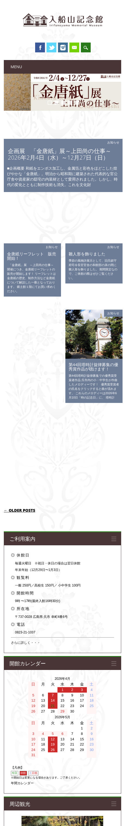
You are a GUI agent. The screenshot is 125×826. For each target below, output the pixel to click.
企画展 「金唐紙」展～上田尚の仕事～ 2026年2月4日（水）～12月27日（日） (62, 154)
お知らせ (113, 142)
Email (74, 47)
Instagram (63, 47)
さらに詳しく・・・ (25, 476)
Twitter (51, 47)
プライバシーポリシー (81, 811)
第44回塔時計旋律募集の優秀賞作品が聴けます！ (93, 298)
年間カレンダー (22, 616)
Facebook (40, 47)
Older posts (19, 343)
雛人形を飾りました (87, 207)
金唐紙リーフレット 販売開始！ (31, 209)
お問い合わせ (109, 811)
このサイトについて (20, 811)
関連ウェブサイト (50, 811)
